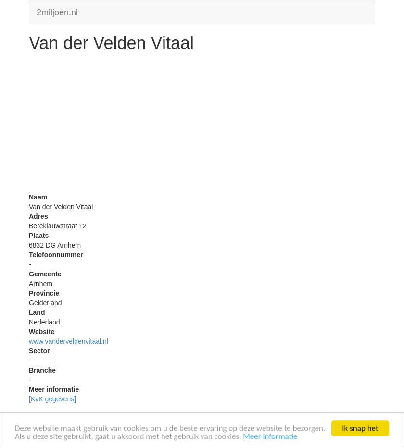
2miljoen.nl (57, 11)
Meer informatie (270, 437)
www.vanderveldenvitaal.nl (68, 341)
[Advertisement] (202, 125)
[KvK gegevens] (52, 399)
